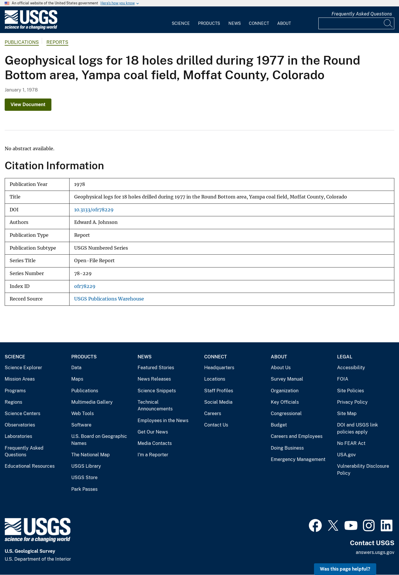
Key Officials (285, 402)
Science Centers (22, 413)
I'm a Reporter (153, 454)
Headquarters (219, 367)
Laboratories (18, 436)
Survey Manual (287, 379)
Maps (77, 379)
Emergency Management (298, 459)
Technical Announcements (155, 405)
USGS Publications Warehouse (109, 299)
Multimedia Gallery (92, 402)
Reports (57, 42)
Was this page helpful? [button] (345, 569)
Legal (344, 357)
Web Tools (82, 413)
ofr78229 (85, 286)
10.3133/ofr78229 (94, 210)
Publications (22, 42)
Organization (285, 390)
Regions (13, 402)
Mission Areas (20, 379)
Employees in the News (163, 420)
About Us (281, 367)
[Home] (31, 28)
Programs (15, 390)
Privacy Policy (352, 402)
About (284, 23)
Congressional (286, 413)
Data (76, 367)
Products (209, 23)
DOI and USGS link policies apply (357, 428)
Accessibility (351, 367)
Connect (259, 23)
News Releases (154, 379)
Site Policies (350, 390)
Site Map (347, 413)
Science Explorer (23, 367)
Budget (279, 425)
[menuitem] (181, 20)
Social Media (218, 402)
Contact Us (216, 425)
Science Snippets (157, 390)
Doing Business (287, 448)
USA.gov (346, 454)
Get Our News (153, 432)
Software (81, 425)
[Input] (356, 23)
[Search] (388, 23)
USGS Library (86, 466)
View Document (28, 104)
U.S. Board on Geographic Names (99, 440)
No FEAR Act (351, 443)
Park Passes (84, 489)
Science (181, 23)
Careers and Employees (296, 436)
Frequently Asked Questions (362, 14)
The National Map (90, 454)
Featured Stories (156, 367)
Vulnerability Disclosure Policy (363, 469)
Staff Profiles (218, 390)
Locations (214, 379)
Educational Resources (30, 466)
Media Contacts (155, 443)
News (234, 23)
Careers (212, 413)
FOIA (342, 379)
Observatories (20, 425)
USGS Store (84, 477)
